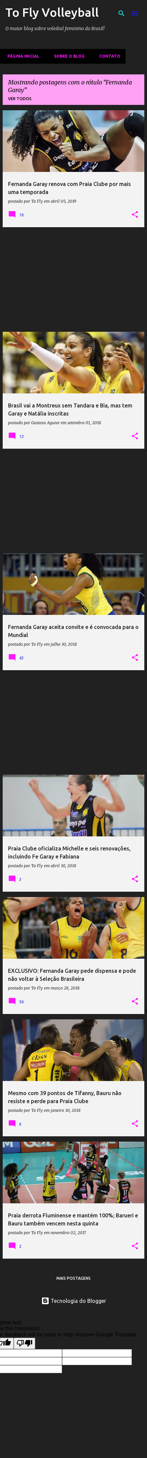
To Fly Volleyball (52, 12)
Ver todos (20, 99)
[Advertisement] (73, 279)
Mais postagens (73, 1278)
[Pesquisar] (121, 13)
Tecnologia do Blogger (73, 1301)
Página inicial (21, 56)
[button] (135, 214)
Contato (107, 56)
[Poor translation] (24, 1343)
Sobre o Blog (67, 56)
